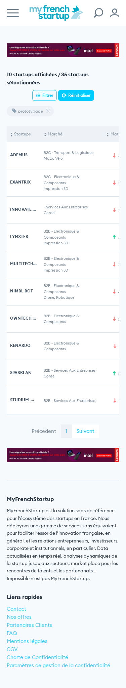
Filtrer (47, 95)
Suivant (85, 431)
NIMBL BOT (21, 290)
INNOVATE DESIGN (29, 209)
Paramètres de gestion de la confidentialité (58, 665)
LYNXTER (19, 236)
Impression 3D (56, 188)
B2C (47, 152)
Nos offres (19, 617)
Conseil (50, 212)
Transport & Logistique (73, 152)
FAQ (12, 633)
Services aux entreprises (67, 207)
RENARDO (20, 345)
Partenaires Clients (29, 625)
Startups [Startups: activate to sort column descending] (22, 133)
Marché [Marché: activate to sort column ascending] (55, 133)
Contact (16, 609)
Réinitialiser (79, 95)
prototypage (27, 111)
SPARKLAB (20, 372)
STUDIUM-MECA (26, 399)
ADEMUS (19, 154)
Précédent (44, 431)
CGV (12, 649)
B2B (47, 231)
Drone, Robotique (59, 297)
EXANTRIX (20, 182)
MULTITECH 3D (25, 263)
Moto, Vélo (53, 158)
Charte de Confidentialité (37, 657)
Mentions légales (27, 641)
